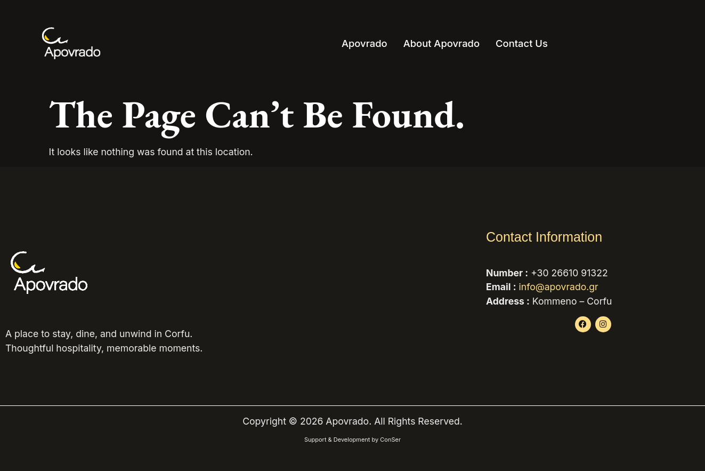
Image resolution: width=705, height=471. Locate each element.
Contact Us (522, 43)
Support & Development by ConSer (352, 439)
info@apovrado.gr (558, 286)
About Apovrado (441, 43)
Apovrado (364, 43)
